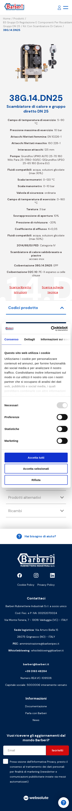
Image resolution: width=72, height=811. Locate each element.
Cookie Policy (25, 584)
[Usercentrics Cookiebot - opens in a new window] (51, 328)
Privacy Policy (46, 584)
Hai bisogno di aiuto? (36, 536)
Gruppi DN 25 (11, 26)
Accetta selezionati (36, 468)
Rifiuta (36, 479)
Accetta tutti (36, 457)
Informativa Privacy (44, 761)
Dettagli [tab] (29, 339)
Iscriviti (57, 750)
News (36, 720)
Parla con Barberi (36, 713)
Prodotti (18, 18)
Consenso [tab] (11, 339)
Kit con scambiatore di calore (42, 26)
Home (7, 18)
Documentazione (36, 706)
